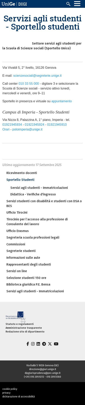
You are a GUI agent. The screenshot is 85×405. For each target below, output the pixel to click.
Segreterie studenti (21, 251)
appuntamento (61, 101)
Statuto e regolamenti (20, 323)
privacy (6, 392)
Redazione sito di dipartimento (25, 331)
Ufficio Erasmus (17, 231)
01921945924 (34, 124)
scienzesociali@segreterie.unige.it (37, 75)
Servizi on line (16, 271)
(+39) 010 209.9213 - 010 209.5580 (42, 376)
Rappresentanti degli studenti (28, 264)
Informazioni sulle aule (23, 258)
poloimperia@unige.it (27, 129)
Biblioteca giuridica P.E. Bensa (28, 284)
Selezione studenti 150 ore (26, 278)
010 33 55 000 (29, 83)
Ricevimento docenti (21, 173)
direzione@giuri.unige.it (42, 369)
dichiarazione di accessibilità (18, 396)
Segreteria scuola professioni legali (32, 237)
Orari (6, 129)
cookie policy (9, 388)
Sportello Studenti (20, 180)
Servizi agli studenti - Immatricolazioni (39, 188)
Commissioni (15, 244)
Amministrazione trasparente (24, 327)
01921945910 (57, 124)
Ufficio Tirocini (16, 212)
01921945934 (12, 124)
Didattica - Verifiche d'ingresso (33, 194)
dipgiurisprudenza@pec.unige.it (42, 372)
